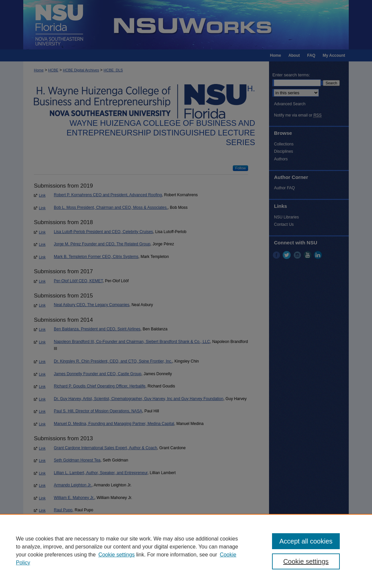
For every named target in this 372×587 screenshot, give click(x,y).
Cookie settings (116, 554)
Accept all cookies (305, 541)
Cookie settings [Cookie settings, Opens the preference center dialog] (306, 561)
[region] (186, 550)
